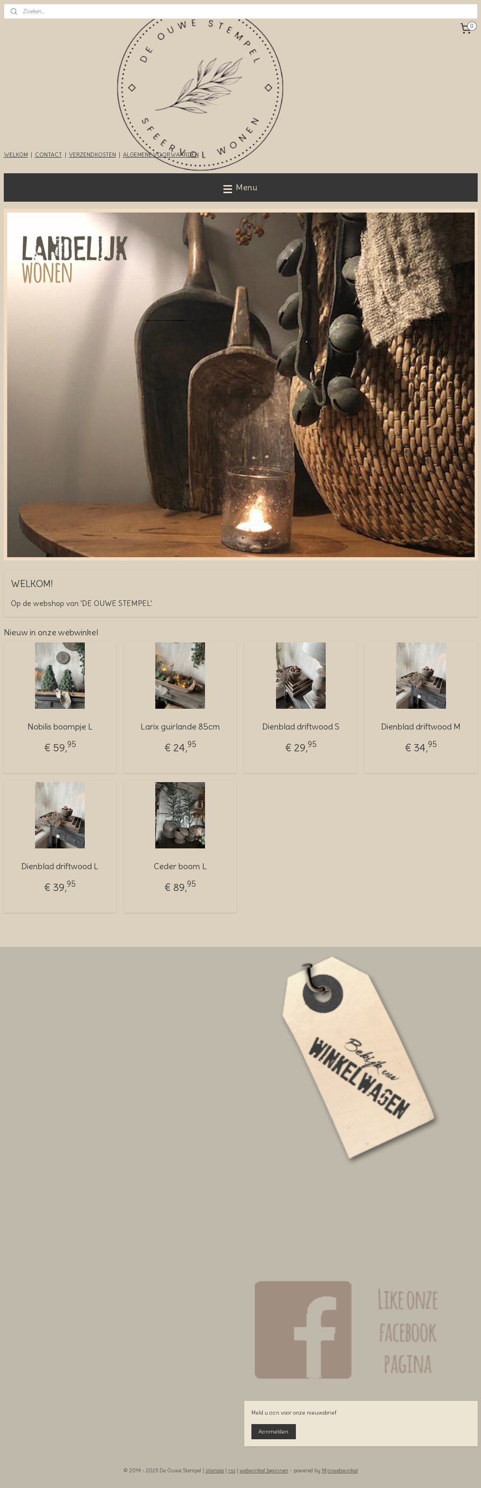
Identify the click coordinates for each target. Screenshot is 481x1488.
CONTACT (48, 154)
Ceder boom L (180, 866)
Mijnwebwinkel (340, 1470)
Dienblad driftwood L (59, 866)
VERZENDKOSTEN (92, 154)
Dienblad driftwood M (421, 726)
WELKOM (16, 154)
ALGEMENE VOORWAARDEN (161, 154)
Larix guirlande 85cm (180, 726)
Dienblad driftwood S (300, 726)
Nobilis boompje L (60, 726)
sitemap (214, 1470)
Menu (240, 187)
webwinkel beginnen (264, 1470)
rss (231, 1470)
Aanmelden (273, 1431)
